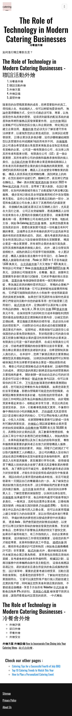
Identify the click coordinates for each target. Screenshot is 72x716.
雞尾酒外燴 (42, 182)
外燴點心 (33, 423)
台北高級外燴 (28, 264)
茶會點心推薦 (41, 591)
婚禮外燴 (58, 542)
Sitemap (7, 693)
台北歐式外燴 (19, 162)
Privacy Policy (9, 700)
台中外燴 (55, 121)
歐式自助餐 (26, 648)
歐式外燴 (13, 186)
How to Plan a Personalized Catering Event (33, 674)
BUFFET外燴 (59, 268)
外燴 (48, 309)
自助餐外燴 (32, 428)
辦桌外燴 (61, 309)
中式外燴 (58, 587)
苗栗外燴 (16, 280)
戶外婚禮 (47, 411)
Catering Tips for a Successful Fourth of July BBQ (36, 666)
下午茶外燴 (32, 383)
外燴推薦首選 (39, 268)
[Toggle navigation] (64, 6)
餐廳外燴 (27, 129)
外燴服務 (61, 141)
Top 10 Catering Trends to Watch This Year (33, 670)
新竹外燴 (34, 223)
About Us (7, 707)
